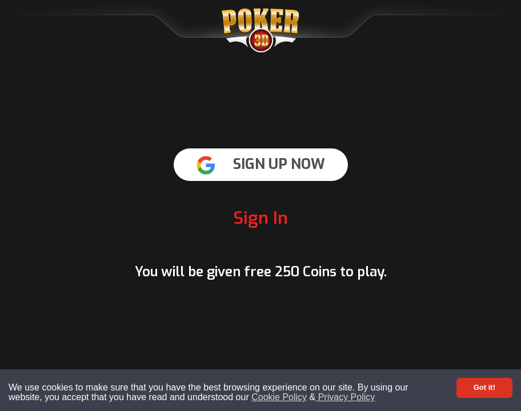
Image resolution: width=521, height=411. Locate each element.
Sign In (260, 218)
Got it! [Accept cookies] (484, 387)
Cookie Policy (279, 397)
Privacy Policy (345, 397)
